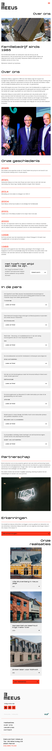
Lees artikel (10, 304)
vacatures (9, 727)
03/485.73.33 (9, 746)
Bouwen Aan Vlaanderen (13, 419)
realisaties (9, 723)
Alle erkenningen (10, 533)
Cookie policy (15, 714)
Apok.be (7, 399)
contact (8, 730)
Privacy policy (7, 714)
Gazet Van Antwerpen (12, 439)
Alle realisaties (20, 681)
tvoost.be (7, 300)
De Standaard (9, 320)
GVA (5, 341)
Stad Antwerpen (10, 359)
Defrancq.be (8, 379)
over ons (8, 725)
